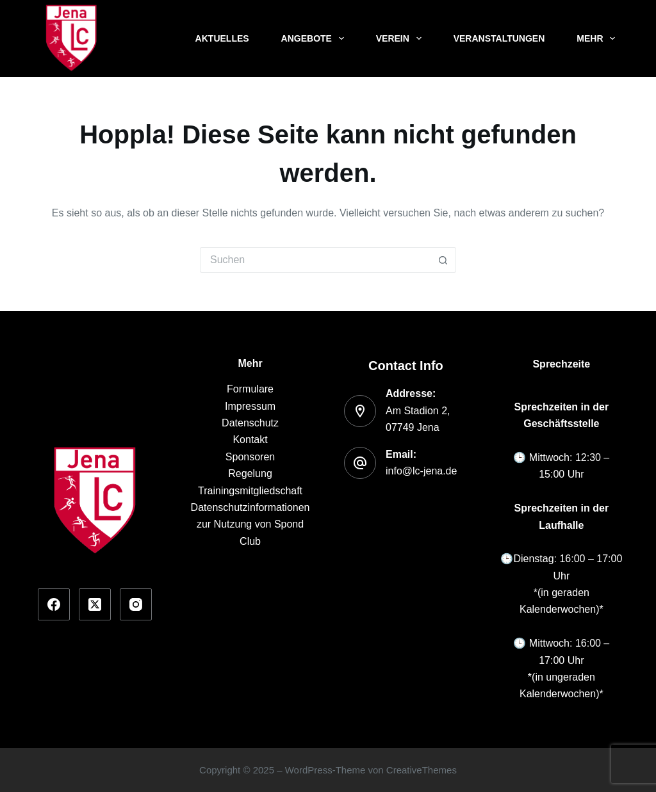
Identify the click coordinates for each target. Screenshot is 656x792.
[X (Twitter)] (95, 604)
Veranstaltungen (499, 38)
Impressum (250, 406)
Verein (401, 38)
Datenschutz (250, 422)
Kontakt (250, 439)
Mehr (598, 38)
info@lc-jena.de (421, 470)
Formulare (250, 389)
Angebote (315, 38)
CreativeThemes (421, 769)
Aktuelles (222, 38)
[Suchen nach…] (315, 260)
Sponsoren (250, 456)
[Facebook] (54, 604)
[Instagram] (136, 604)
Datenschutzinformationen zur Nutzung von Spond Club (250, 524)
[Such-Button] (443, 260)
